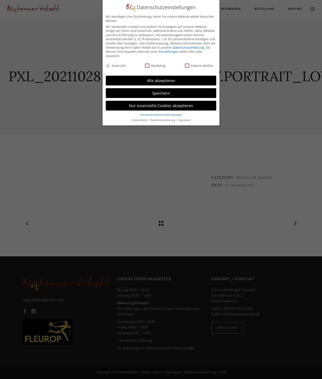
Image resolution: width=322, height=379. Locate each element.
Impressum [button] (184, 118)
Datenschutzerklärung (188, 46)
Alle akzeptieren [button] (161, 79)
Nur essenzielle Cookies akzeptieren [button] (161, 104)
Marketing (155, 64)
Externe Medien (199, 64)
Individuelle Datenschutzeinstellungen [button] (161, 113)
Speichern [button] (161, 91)
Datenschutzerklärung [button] (163, 118)
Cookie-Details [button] (139, 118)
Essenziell (116, 64)
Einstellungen (168, 50)
